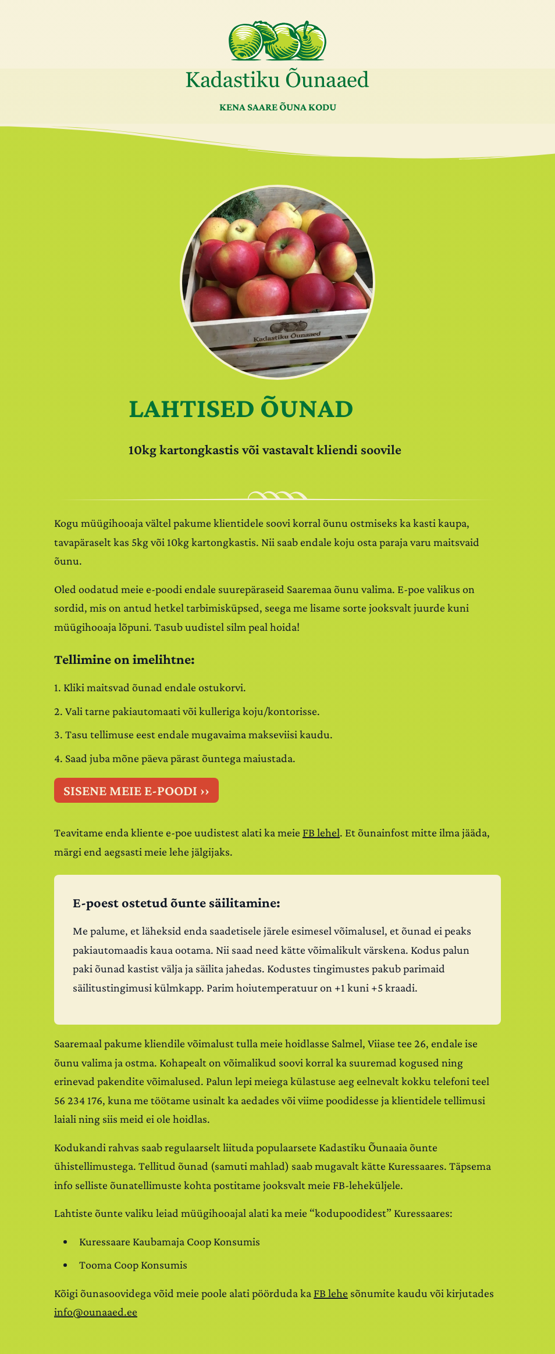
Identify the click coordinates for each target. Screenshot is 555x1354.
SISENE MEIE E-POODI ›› (136, 790)
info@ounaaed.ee (95, 1311)
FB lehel (321, 832)
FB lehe (331, 1293)
